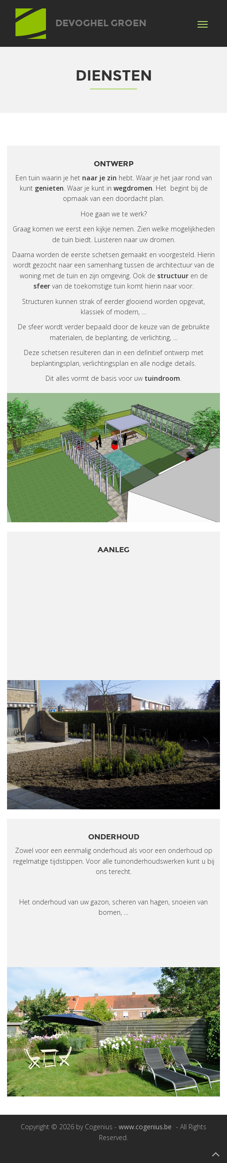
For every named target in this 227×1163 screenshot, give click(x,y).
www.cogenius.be (145, 1126)
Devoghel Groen (80, 15)
